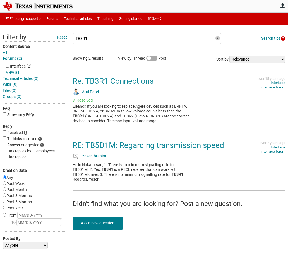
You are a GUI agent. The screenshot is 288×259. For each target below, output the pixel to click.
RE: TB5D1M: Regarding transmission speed (148, 145)
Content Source (16, 46)
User (282, 6)
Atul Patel (90, 92)
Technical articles (78, 18)
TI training (105, 18)
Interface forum (272, 87)
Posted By (11, 238)
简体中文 (155, 18)
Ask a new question (97, 223)
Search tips (270, 38)
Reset (62, 37)
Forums (52, 18)
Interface (278, 83)
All (5, 52)
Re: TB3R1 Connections (113, 81)
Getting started (130, 18)
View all (12, 72)
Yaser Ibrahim (94, 156)
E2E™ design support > (23, 18)
